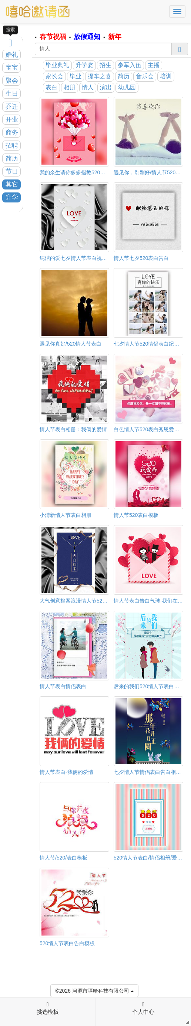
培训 (166, 76)
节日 (12, 171)
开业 (12, 119)
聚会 (12, 80)
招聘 (12, 145)
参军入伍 (129, 65)
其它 (12, 184)
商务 (12, 132)
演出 (106, 87)
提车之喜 (99, 76)
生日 (12, 93)
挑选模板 (48, 1008)
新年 (114, 36)
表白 (51, 87)
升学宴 (84, 65)
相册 (70, 87)
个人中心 (143, 1008)
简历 (12, 158)
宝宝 (12, 67)
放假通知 (87, 36)
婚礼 (12, 54)
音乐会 (145, 76)
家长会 (54, 76)
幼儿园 (127, 87)
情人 (88, 87)
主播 (154, 65)
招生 (105, 65)
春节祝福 (53, 36)
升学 (12, 197)
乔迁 (12, 106)
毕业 (75, 76)
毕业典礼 (57, 65)
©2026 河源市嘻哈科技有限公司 (94, 990)
